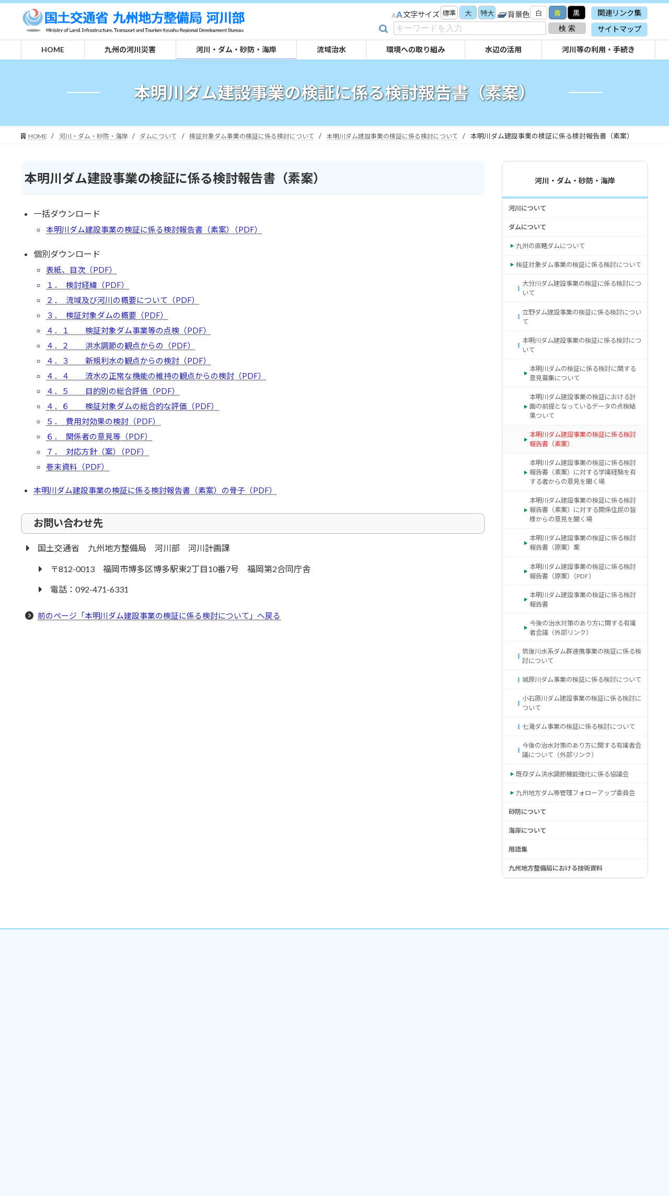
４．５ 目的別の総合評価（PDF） (117, 416)
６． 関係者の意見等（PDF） (102, 466)
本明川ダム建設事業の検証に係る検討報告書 (584, 678)
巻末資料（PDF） (79, 500)
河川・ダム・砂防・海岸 (575, 190)
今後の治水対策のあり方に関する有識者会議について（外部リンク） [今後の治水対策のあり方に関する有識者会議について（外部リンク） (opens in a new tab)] (580, 868)
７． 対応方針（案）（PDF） (100, 483)
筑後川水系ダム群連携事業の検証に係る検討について (580, 741)
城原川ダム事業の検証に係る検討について (580, 773)
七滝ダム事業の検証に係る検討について (580, 836)
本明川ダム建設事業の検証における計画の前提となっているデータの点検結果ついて (584, 452)
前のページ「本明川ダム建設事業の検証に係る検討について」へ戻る (167, 651)
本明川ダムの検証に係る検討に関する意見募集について (584, 415)
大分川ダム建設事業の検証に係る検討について (580, 320)
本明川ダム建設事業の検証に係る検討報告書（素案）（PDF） (160, 241)
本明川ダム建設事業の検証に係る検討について (580, 383)
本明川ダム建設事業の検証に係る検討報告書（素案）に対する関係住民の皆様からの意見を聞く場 (584, 578)
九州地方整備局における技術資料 (563, 1021)
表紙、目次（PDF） (83, 282)
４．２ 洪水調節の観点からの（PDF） (125, 366)
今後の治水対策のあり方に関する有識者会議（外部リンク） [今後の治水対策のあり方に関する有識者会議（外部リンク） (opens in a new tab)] (584, 710)
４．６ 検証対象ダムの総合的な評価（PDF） (137, 433)
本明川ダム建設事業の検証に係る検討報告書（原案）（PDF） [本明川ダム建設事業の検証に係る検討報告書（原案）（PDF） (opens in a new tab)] (584, 647)
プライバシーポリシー (323, 1093)
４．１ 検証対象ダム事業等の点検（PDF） (133, 349)
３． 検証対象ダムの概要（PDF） (110, 333)
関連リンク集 (619, 12)
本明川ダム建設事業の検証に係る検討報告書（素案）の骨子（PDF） (162, 525)
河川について (530, 219)
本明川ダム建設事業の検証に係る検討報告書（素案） (584, 488)
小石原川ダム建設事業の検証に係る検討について (580, 805)
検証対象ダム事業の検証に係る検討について (578, 288)
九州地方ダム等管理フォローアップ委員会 (578, 932)
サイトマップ (619, 29)
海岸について (530, 979)
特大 (479, 13)
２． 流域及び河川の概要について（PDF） (127, 316)
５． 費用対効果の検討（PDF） (106, 450)
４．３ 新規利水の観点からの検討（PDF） (133, 383)
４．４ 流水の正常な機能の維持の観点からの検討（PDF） (163, 399)
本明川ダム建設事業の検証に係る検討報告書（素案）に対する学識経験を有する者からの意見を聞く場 (584, 531)
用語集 (519, 1000)
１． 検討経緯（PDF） (89, 299)
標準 (438, 13)
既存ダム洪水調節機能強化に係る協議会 (578, 900)
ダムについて (530, 240)
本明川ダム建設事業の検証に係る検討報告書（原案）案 (584, 615)
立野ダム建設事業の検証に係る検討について (580, 352)
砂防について (530, 958)
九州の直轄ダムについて (556, 262)
